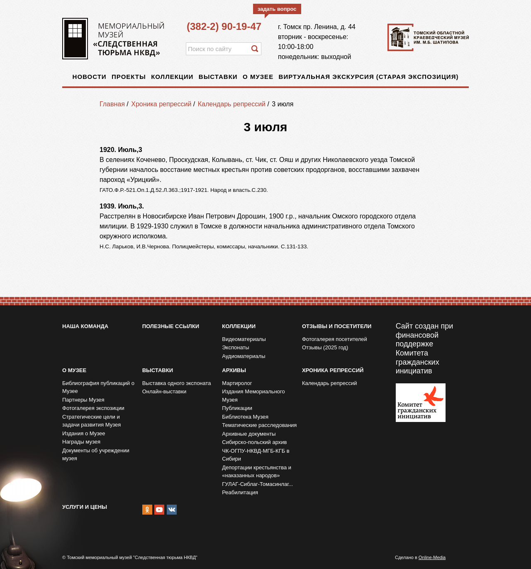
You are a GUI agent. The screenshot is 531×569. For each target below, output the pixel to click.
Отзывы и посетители (336, 326)
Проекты (129, 76)
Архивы (234, 370)
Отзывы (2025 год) (325, 347)
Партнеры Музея (83, 400)
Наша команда (85, 326)
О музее (258, 76)
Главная (112, 104)
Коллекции (172, 76)
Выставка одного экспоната (176, 383)
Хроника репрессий (161, 104)
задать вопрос (277, 9)
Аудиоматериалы (243, 356)
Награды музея (81, 442)
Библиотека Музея (245, 417)
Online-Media (432, 557)
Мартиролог (237, 383)
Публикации (237, 408)
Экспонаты (235, 347)
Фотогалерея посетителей (334, 339)
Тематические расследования (259, 425)
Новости (90, 76)
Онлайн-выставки (164, 391)
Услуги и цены (84, 507)
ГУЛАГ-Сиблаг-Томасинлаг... (257, 484)
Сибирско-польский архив (254, 442)
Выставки (218, 76)
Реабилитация (240, 492)
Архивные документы (248, 434)
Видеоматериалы (244, 339)
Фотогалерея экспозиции (93, 408)
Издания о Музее (83, 433)
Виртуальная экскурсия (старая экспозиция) (369, 76)
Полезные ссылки (170, 326)
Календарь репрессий (232, 104)
